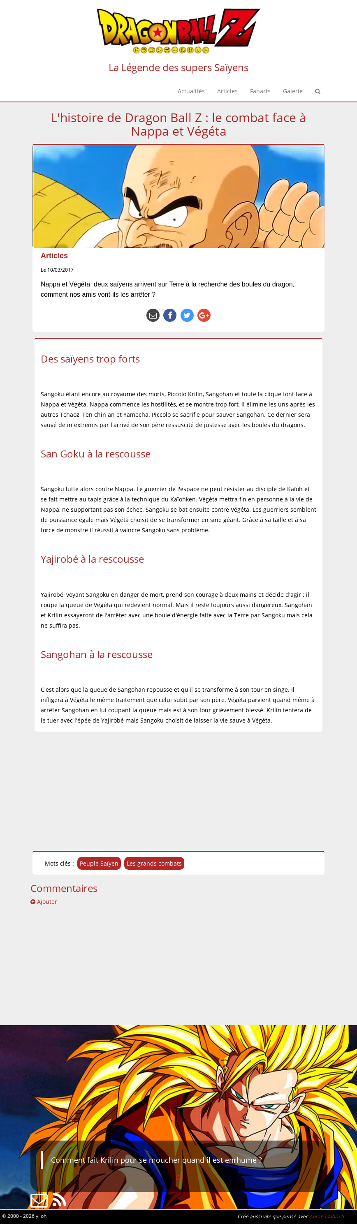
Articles (54, 256)
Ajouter (43, 901)
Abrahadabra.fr (327, 1216)
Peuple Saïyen (99, 863)
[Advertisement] (178, 791)
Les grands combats (154, 863)
